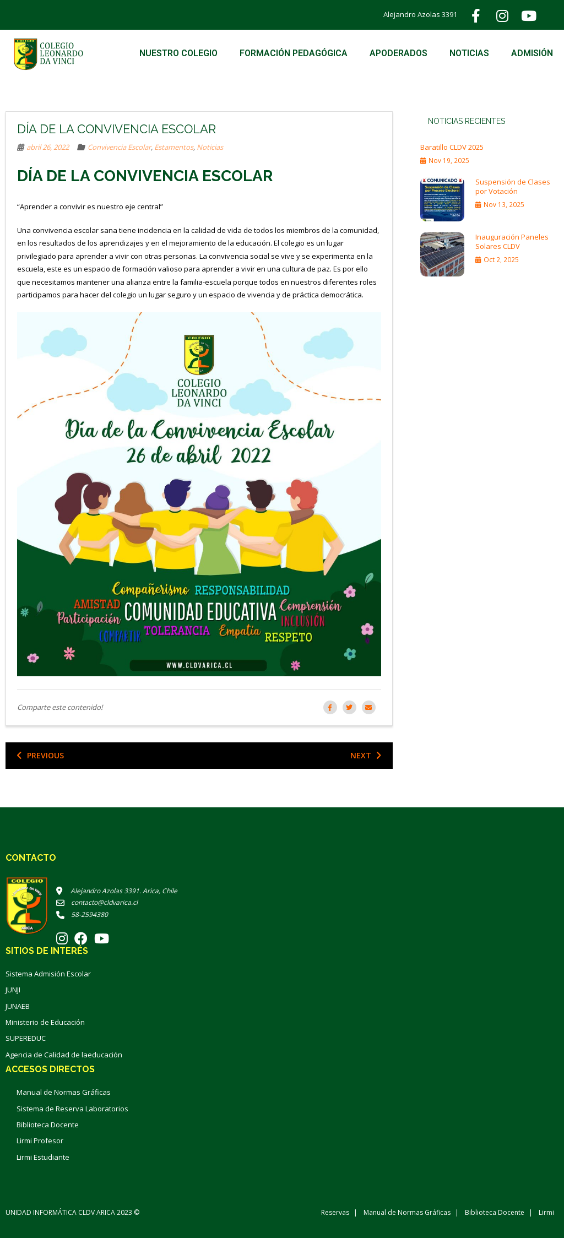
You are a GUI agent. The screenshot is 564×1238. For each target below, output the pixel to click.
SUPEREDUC (26, 1038)
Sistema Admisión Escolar (48, 974)
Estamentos (173, 147)
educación (105, 1055)
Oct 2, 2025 (501, 259)
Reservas (335, 1212)
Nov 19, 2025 (449, 160)
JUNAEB (18, 1006)
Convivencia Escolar (119, 147)
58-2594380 (82, 914)
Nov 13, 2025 (504, 204)
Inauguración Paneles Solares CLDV (512, 241)
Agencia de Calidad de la (47, 1055)
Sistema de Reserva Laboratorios (72, 1109)
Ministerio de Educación (45, 1022)
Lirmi (546, 1212)
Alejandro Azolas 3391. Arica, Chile (116, 890)
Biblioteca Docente (48, 1125)
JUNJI (13, 990)
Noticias (210, 147)
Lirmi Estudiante (43, 1157)
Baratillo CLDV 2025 (452, 147)
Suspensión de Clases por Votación (512, 186)
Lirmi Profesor (40, 1140)
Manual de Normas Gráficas (64, 1092)
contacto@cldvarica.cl (97, 902)
